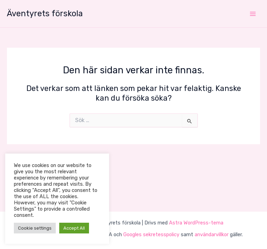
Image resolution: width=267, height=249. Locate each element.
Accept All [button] (74, 228)
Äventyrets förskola (45, 13)
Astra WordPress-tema (196, 223)
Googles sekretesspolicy (151, 234)
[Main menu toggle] (253, 14)
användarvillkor (212, 234)
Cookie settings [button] (35, 228)
